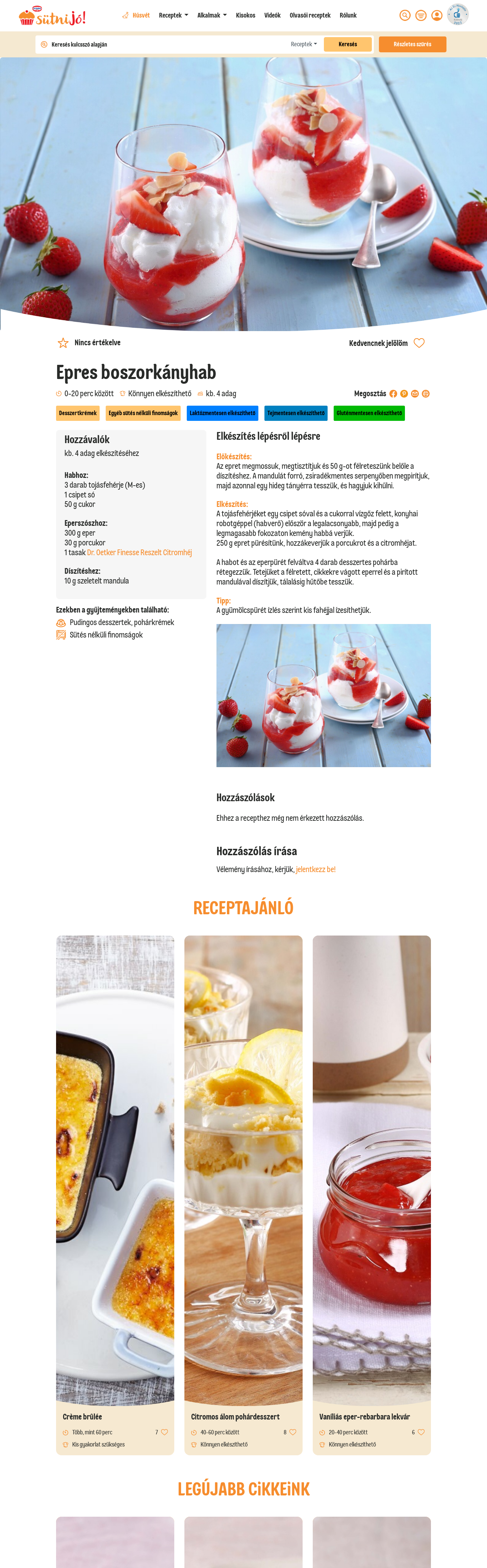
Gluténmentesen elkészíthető (369, 413)
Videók (272, 15)
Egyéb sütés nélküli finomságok (143, 413)
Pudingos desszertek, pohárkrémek (115, 622)
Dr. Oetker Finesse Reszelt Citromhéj (139, 552)
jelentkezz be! (316, 869)
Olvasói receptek (310, 15)
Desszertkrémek (78, 413)
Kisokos (245, 15)
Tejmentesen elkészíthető (296, 413)
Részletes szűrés (412, 44)
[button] (173, 15)
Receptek (301, 44)
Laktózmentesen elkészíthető (222, 413)
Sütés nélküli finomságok (99, 635)
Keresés (348, 44)
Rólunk (348, 15)
